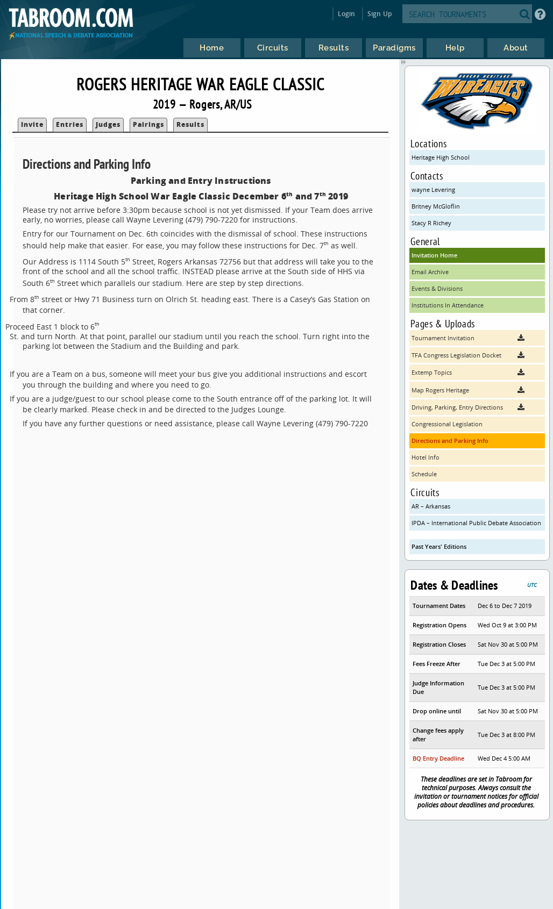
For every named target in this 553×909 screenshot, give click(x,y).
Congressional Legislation (447, 424)
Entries (69, 124)
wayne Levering (433, 189)
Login (347, 13)
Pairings (148, 124)
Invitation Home (434, 255)
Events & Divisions (437, 288)
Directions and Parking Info (450, 440)
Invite (32, 124)
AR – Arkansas (431, 506)
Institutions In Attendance (448, 305)
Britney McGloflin (436, 206)
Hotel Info (425, 457)
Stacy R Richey (431, 223)
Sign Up (379, 13)
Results (190, 124)
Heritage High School (441, 157)
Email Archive (430, 272)
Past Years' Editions (439, 546)
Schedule (424, 474)
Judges (108, 124)
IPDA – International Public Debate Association (476, 523)
